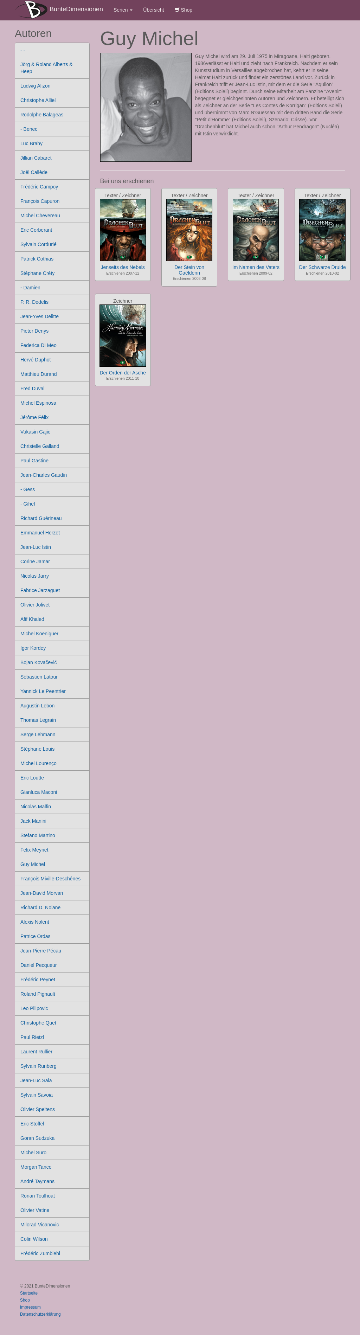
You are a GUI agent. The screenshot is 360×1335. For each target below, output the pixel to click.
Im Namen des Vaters (255, 267)
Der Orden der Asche (122, 373)
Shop (184, 10)
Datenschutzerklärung (40, 1314)
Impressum (30, 1307)
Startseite (29, 1293)
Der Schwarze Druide (322, 267)
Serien (123, 10)
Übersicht (153, 10)
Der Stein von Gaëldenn (189, 269)
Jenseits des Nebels (123, 267)
